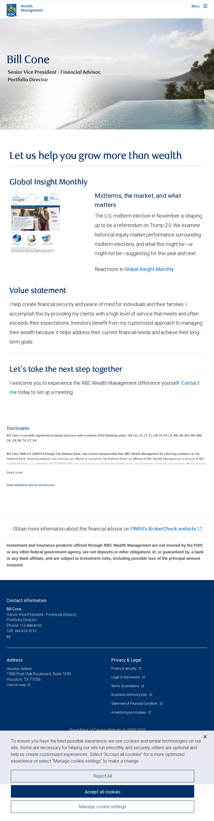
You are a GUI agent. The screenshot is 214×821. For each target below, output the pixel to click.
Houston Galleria (19, 705)
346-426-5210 (25, 667)
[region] (107, 776)
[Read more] (15, 509)
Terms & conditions (125, 722)
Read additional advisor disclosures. (31, 521)
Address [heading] (15, 696)
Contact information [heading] (27, 637)
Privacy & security (124, 704)
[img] (107, 92)
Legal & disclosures (126, 713)
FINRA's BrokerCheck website (163, 565)
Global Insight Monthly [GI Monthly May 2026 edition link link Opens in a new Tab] (149, 306)
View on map (16, 721)
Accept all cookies (102, 792)
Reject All (103, 776)
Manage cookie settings (102, 806)
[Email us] (9, 673)
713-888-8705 (31, 662)
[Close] (205, 737)
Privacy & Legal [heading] (126, 696)
